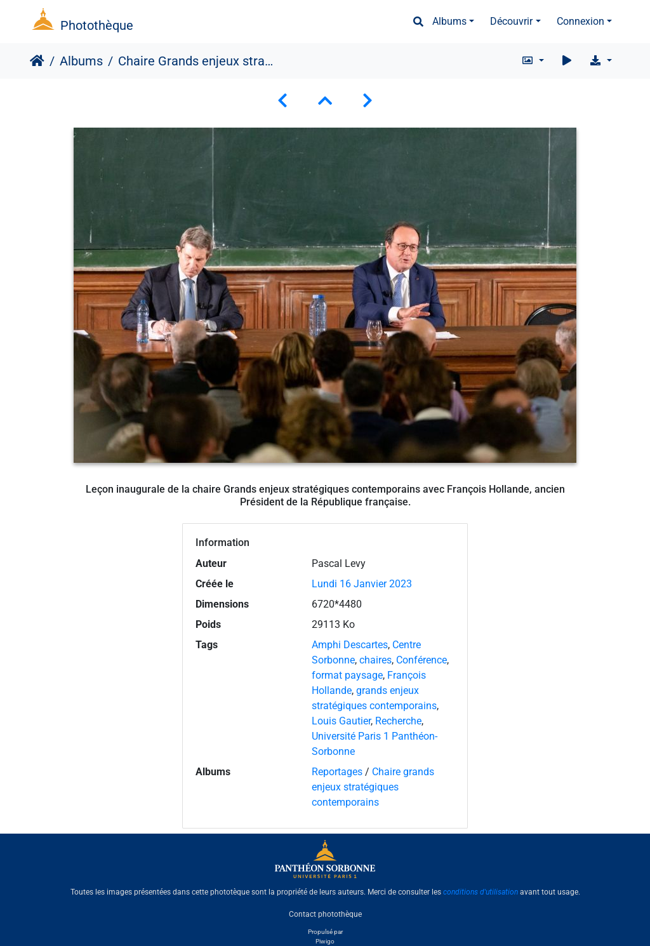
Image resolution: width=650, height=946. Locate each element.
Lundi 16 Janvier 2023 (362, 584)
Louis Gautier (341, 721)
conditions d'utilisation (480, 892)
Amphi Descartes (350, 645)
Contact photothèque (325, 913)
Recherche (398, 721)
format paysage (347, 675)
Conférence (421, 660)
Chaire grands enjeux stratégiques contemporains (373, 787)
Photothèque (96, 25)
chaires (375, 660)
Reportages (337, 772)
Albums (449, 21)
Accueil (37, 60)
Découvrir (511, 21)
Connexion (580, 21)
